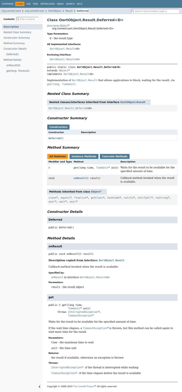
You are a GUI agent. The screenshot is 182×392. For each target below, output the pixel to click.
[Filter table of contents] (27, 19)
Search (70, 4)
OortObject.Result (62, 48)
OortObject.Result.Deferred (68, 108)
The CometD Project (83, 386)
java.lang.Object (57, 25)
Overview (7, 4)
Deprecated (48, 4)
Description (11, 26)
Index (60, 4)
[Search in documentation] (155, 11)
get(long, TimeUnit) (18, 71)
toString (162, 197)
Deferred (83, 11)
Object (63, 70)
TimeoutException (80, 315)
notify (128, 197)
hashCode (113, 197)
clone (52, 197)
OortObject (54, 11)
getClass (97, 197)
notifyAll (144, 197)
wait (52, 201)
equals (65, 197)
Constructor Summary (17, 37)
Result (69, 11)
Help (79, 4)
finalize (80, 197)
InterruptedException (83, 312)
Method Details (13, 60)
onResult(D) (13, 65)
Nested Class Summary (17, 32)
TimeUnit (102, 167)
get (76, 167)
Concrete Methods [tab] (114, 156)
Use (28, 4)
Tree (35, 4)
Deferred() (12, 54)
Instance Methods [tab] (84, 156)
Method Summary (14, 43)
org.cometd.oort (11, 11)
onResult (79, 178)
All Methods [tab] (57, 156)
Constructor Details (15, 49)
